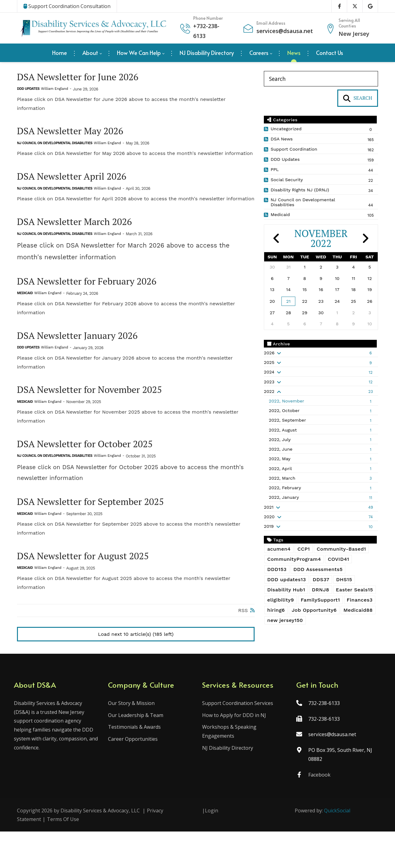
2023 (269, 381)
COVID (338, 559)
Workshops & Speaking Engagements (229, 742)
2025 (269, 362)
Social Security (287, 179)
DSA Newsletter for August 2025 (87, 563)
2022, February (285, 487)
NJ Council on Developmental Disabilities (54, 144)
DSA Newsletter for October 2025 (89, 450)
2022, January (284, 497)
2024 (269, 371)
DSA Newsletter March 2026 (78, 224)
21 (288, 301)
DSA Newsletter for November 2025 (94, 395)
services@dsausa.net (284, 31)
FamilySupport (320, 600)
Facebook (318, 785)
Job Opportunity (314, 610)
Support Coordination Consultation (66, 6)
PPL (275, 169)
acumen (279, 549)
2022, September (287, 420)
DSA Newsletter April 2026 (75, 178)
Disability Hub (286, 590)
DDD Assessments (318, 569)
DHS (344, 579)
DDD (277, 569)
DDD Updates (28, 89)
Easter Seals (354, 590)
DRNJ (320, 590)
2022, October (284, 410)
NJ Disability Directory (227, 758)
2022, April (280, 468)
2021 (268, 507)
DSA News (282, 138)
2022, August (283, 429)
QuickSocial (337, 820)
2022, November (286, 400)
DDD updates (286, 579)
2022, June (281, 449)
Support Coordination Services (237, 713)
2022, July (280, 439)
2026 (269, 352)
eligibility (280, 600)
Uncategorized (286, 128)
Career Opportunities (134, 749)
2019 (269, 526)
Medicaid (25, 297)
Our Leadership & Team (137, 725)
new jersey (285, 620)
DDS (321, 579)
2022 (269, 391)
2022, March (282, 478)
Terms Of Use (63, 829)
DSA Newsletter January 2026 (81, 340)
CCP (303, 549)
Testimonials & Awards (136, 737)
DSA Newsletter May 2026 (73, 132)
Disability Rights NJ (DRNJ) (300, 189)
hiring (276, 610)
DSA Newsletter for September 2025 (95, 508)
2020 (269, 516)
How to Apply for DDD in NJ (234, 725)
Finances (360, 600)
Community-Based (341, 549)
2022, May (279, 458)
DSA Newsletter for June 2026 (82, 77)
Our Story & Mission (133, 713)
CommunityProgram (294, 559)
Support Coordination (294, 149)
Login (211, 820)
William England (54, 90)
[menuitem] (59, 53)
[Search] (321, 78)
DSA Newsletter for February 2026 (91, 284)
